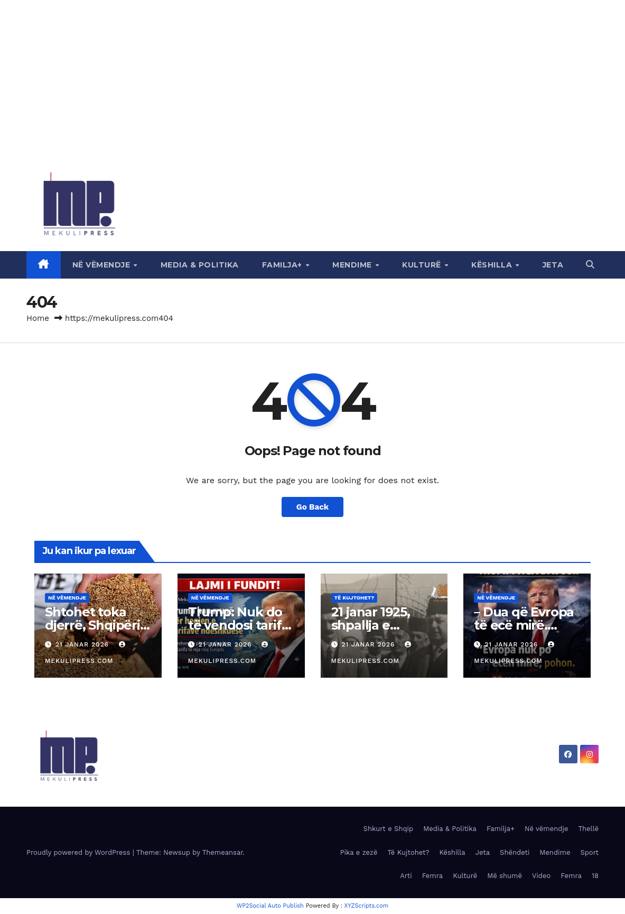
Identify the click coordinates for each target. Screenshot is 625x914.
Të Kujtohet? (354, 598)
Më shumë (504, 876)
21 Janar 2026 (83, 644)
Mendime (353, 265)
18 (595, 876)
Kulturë (422, 265)
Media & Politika (200, 265)
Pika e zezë (359, 852)
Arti (406, 876)
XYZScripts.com (366, 905)
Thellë (588, 829)
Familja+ (283, 265)
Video (541, 876)
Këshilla (493, 265)
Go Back (312, 507)
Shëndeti (514, 852)
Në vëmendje (102, 265)
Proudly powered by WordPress (79, 852)
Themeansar (222, 852)
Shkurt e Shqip (388, 829)
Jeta (553, 265)
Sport (589, 852)
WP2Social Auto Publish (270, 905)
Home (37, 318)
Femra (432, 876)
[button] (590, 265)
